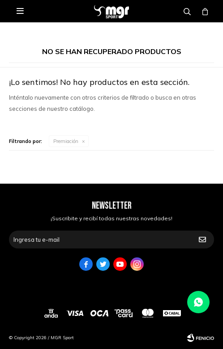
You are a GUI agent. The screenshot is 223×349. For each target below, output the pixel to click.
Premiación (65, 141)
